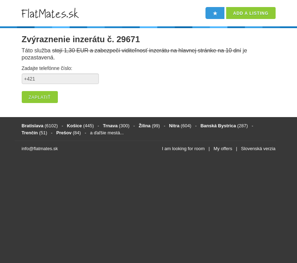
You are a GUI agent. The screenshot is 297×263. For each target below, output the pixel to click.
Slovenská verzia (258, 148)
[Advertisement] (149, 208)
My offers (223, 148)
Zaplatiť (40, 97)
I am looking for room (183, 148)
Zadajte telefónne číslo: (47, 68)
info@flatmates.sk (40, 148)
